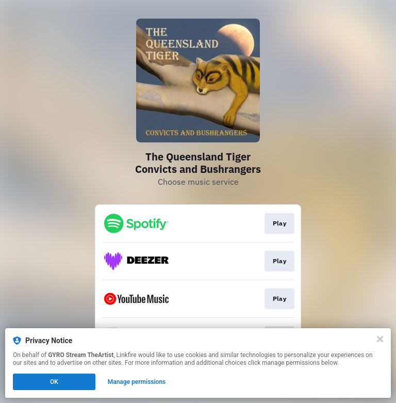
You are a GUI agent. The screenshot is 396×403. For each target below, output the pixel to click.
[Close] (380, 339)
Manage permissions (137, 381)
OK (54, 381)
